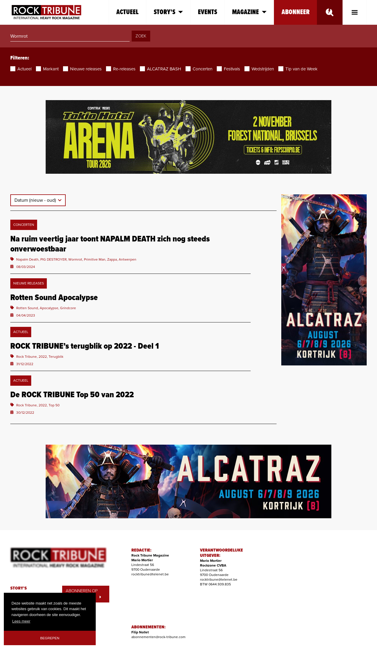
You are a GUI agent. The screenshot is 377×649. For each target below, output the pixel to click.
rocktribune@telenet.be (150, 574)
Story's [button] (168, 12)
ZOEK (140, 36)
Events (207, 12)
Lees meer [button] (21, 621)
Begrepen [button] (49, 638)
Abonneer (296, 12)
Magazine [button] (249, 12)
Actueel (127, 12)
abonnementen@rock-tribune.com (158, 637)
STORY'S (18, 588)
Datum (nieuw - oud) (35, 200)
